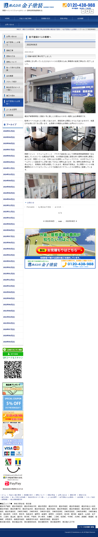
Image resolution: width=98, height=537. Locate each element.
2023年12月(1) (9, 205)
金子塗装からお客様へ (70, 29)
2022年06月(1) (9, 305)
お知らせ (30, 203)
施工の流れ (10, 96)
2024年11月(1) (9, 168)
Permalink (30, 207)
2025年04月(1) (9, 162)
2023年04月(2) (9, 255)
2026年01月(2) (9, 131)
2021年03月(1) (9, 323)
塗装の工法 (10, 56)
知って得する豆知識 (13, 69)
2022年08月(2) (9, 298)
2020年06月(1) (9, 336)
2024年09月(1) (9, 181)
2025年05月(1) (9, 156)
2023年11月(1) (9, 212)
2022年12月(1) (9, 280)
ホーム (3, 495)
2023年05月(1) (9, 249)
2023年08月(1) (9, 230)
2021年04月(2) (9, 317)
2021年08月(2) (9, 311)
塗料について (11, 62)
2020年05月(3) (9, 342)
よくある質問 (11, 109)
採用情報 (9, 115)
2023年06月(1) (9, 243)
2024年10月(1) (9, 174)
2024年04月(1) (9, 199)
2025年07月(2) (9, 150)
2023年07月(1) (9, 236)
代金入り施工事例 (25, 18)
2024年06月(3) (9, 193)
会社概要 (80, 18)
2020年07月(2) (9, 329)
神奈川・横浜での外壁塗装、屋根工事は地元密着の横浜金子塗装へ (39, 29)
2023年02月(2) (9, 267)
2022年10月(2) (9, 286)
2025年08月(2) (9, 143)
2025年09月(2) (9, 137)
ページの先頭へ (86, 526)
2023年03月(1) (9, 261)
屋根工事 (9, 50)
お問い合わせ (9, 24)
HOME (7, 18)
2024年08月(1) (9, 187)
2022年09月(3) (9, 292)
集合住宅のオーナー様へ (13, 88)
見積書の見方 (45, 18)
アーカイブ (11, 124)
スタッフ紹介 (11, 82)
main (60, 221)
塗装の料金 (64, 18)
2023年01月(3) (9, 274)
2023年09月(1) (9, 224)
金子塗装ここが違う (13, 43)
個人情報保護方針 (16, 499)
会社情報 (80, 497)
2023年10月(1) (9, 218)
